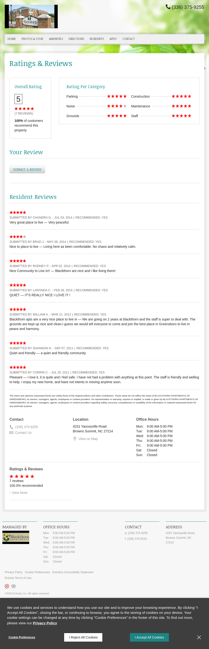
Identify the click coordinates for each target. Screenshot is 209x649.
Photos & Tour (32, 39)
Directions (76, 39)
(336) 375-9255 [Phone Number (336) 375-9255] (188, 7)
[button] (14, 586)
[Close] (199, 637)
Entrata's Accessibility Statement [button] (72, 572)
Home (12, 39)
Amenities (56, 39)
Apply (113, 39)
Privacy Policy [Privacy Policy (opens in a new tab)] (45, 623)
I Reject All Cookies (83, 637)
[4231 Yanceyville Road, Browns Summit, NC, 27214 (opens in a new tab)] (186, 538)
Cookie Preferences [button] (37, 572)
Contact (129, 39)
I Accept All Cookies (149, 637)
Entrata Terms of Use (18, 578)
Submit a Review (27, 169)
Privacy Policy (14, 572)
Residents (97, 39)
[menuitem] (12, 39)
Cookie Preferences (22, 637)
